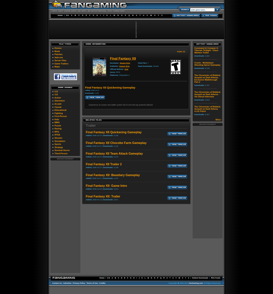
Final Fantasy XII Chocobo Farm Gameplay (116, 142)
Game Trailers (61, 64)
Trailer (91, 125)
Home (60, 15)
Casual (57, 107)
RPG (56, 132)
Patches (58, 54)
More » (218, 119)
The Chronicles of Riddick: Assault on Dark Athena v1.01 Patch (207, 109)
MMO (57, 122)
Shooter (58, 138)
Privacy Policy (79, 283)
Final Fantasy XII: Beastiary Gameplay (113, 175)
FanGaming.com (196, 283)
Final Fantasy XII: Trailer (103, 196)
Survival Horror (62, 150)
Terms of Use (92, 283)
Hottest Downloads (200, 278)
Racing (57, 128)
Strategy (58, 147)
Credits (102, 283)
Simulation (59, 141)
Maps (57, 66)
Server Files (60, 60)
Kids (56, 119)
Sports (57, 144)
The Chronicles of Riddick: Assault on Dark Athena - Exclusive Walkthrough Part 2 (207, 78)
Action (57, 98)
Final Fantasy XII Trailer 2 (104, 164)
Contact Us (57, 283)
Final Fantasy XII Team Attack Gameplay (114, 153)
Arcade (58, 104)
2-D (56, 91)
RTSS (57, 135)
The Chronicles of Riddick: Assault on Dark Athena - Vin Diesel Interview (207, 94)
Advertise (67, 283)
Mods (57, 51)
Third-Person (61, 153)
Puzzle (57, 125)
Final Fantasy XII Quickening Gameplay (114, 132)
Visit (126, 69)
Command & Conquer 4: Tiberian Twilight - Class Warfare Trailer (206, 50)
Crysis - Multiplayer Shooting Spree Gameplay (207, 64)
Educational (60, 110)
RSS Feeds (215, 278)
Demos (57, 48)
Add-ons (58, 57)
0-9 (67, 15)
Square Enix (125, 63)
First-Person (60, 116)
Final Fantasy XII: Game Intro (106, 185)
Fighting (58, 113)
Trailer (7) (181, 52)
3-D (56, 94)
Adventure (59, 101)
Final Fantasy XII (123, 58)
